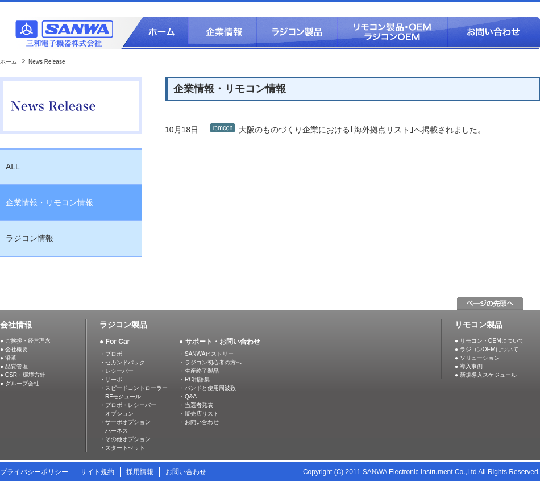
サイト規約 (97, 472)
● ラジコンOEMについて (486, 349)
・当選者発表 (196, 405)
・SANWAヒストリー (206, 354)
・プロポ (110, 354)
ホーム (8, 62)
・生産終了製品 (199, 371)
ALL (13, 166)
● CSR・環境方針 (22, 375)
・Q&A (188, 396)
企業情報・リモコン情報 (49, 202)
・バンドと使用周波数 (207, 388)
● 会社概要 (14, 349)
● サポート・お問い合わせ (219, 342)
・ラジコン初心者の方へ (210, 362)
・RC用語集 (194, 379)
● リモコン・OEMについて (489, 341)
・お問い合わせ (199, 422)
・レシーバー (116, 371)
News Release (46, 62)
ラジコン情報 (29, 238)
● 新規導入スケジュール (486, 375)
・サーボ (110, 379)
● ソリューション (477, 358)
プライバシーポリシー (34, 472)
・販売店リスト (199, 413)
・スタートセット (122, 448)
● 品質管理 (14, 366)
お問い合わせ (185, 472)
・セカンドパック (122, 362)
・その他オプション (125, 439)
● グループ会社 (19, 383)
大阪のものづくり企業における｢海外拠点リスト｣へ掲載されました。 (362, 128)
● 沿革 (8, 358)
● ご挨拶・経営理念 (25, 341)
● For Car (114, 342)
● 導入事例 (469, 366)
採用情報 (139, 472)
